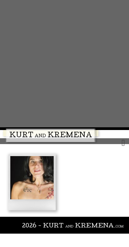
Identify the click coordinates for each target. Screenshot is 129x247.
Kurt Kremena (50, 135)
